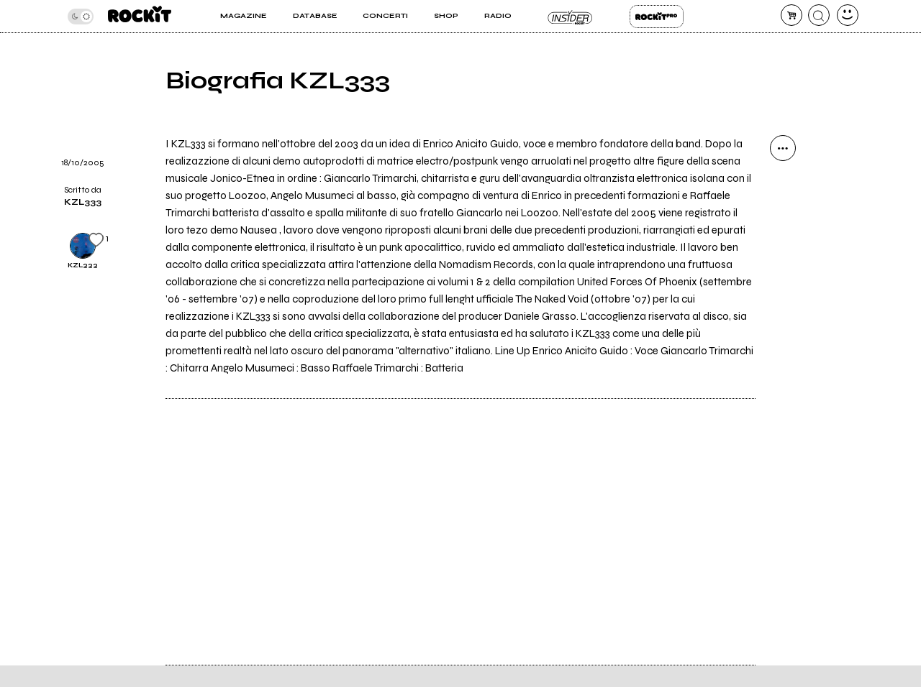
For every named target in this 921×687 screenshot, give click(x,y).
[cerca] (819, 15)
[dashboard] (847, 15)
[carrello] (791, 15)
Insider (570, 16)
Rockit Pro (657, 16)
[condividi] (783, 148)
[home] (139, 16)
